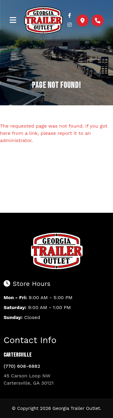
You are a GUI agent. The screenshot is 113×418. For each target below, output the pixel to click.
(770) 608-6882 (22, 366)
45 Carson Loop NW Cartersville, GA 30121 (29, 379)
